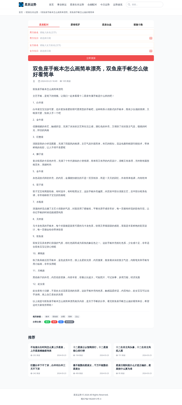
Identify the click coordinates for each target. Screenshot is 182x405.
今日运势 (105, 4)
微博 (54, 322)
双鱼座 (55, 316)
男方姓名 (34, 32)
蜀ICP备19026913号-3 (91, 398)
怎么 (77, 316)
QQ (61, 322)
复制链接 (69, 322)
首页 (51, 4)
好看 (63, 316)
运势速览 (117, 4)
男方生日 (34, 38)
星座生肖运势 (77, 4)
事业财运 (62, 4)
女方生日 (34, 50)
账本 (47, 316)
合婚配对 (92, 4)
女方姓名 (34, 45)
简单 (70, 316)
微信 (47, 322)
